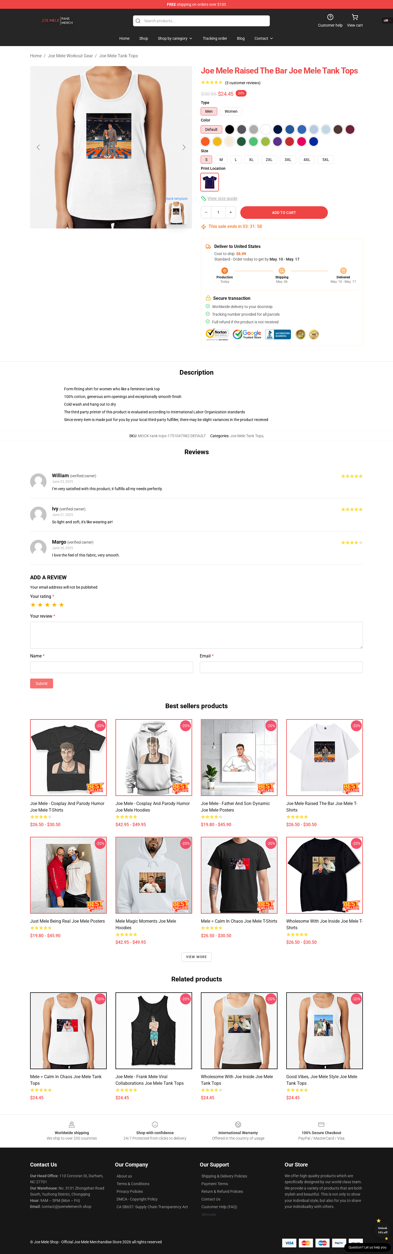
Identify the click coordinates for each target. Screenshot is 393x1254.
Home (36, 55)
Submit (42, 683)
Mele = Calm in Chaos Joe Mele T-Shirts (239, 921)
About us (124, 1176)
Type (205, 102)
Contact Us (210, 1199)
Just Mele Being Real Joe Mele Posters (67, 921)
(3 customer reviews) (243, 83)
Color (205, 120)
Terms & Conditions (133, 1184)
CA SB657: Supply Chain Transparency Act (152, 1207)
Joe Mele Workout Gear (70, 55)
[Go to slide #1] (97, 241)
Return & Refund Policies (222, 1191)
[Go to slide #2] (125, 241)
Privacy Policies (130, 1191)
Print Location (213, 168)
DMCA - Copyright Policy (137, 1199)
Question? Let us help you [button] (367, 1247)
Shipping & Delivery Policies (224, 1176)
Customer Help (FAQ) (219, 1207)
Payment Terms (214, 1184)
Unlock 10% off (383, 1230)
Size (204, 151)
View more (196, 957)
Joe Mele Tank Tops (118, 55)
